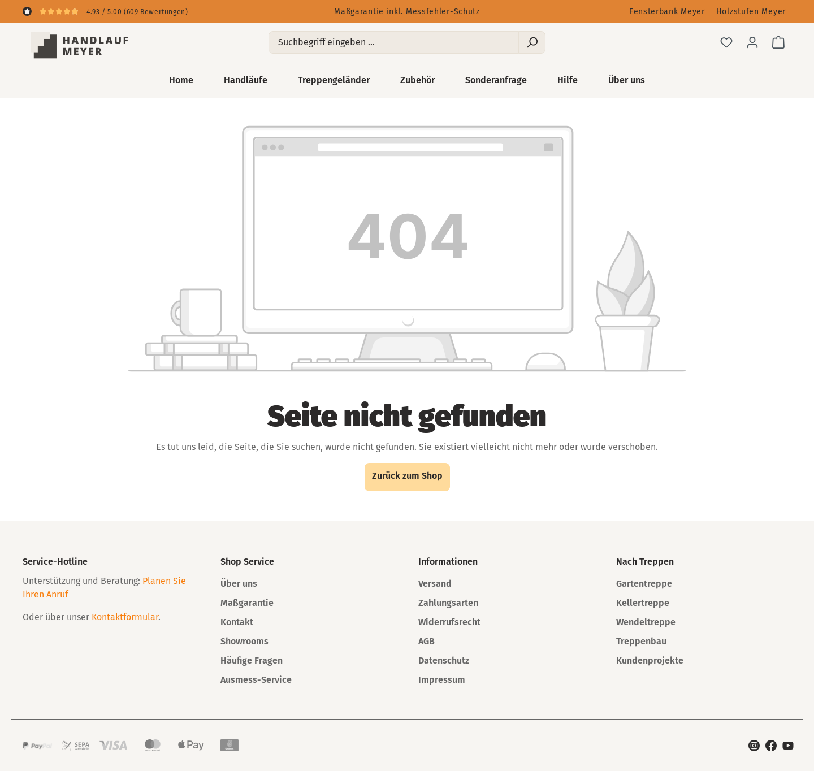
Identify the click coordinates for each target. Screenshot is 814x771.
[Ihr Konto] (752, 42)
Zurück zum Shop (407, 475)
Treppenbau (641, 641)
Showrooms (244, 641)
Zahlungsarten (448, 602)
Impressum (441, 679)
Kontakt (236, 622)
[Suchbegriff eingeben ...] (394, 42)
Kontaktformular (125, 617)
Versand (435, 583)
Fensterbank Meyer (667, 11)
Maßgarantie (247, 602)
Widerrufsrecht (449, 622)
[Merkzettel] (726, 42)
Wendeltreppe (646, 622)
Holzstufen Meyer (751, 11)
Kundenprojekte (649, 660)
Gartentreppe (644, 583)
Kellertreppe (642, 602)
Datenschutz (443, 660)
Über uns (238, 583)
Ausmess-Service (256, 679)
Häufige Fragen (251, 660)
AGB (426, 641)
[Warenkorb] (778, 42)
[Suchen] (531, 42)
